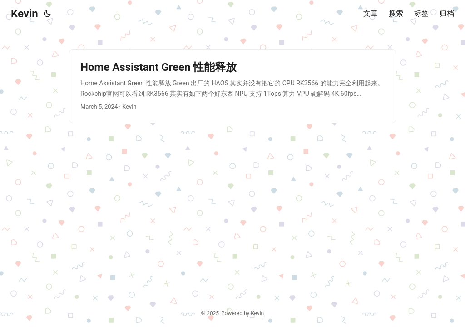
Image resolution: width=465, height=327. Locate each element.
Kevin (24, 13)
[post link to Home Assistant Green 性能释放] (232, 86)
